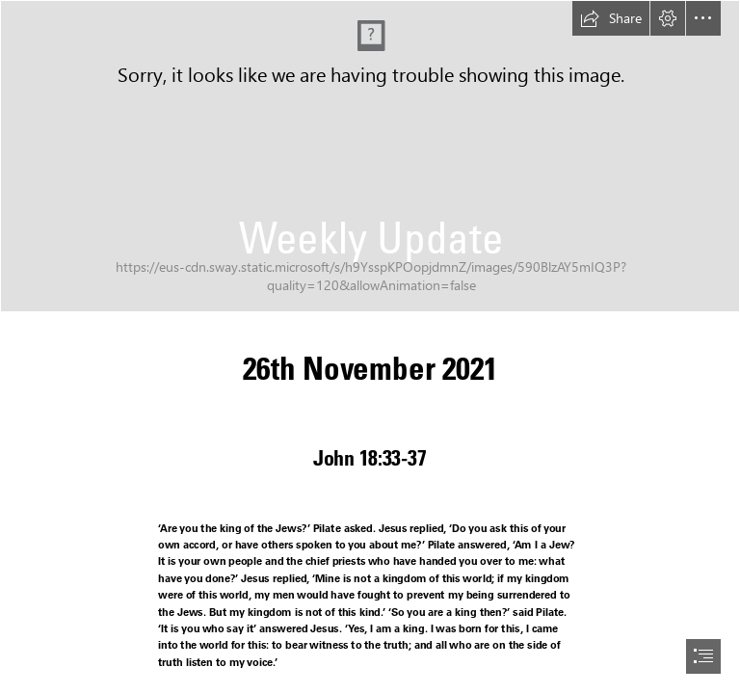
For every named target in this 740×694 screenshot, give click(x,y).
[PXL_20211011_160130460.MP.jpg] (370, 156)
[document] (370, 347)
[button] (610, 18)
